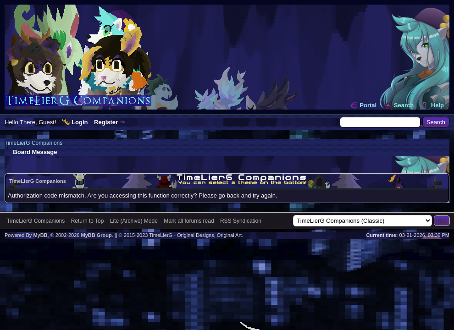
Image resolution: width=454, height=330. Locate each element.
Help (437, 105)
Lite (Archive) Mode (134, 221)
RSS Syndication (240, 221)
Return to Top (87, 221)
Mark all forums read (189, 221)
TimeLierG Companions (33, 143)
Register (106, 122)
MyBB (40, 235)
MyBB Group (96, 235)
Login (80, 122)
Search (404, 105)
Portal (368, 105)
